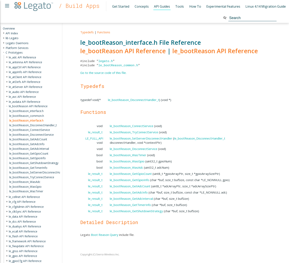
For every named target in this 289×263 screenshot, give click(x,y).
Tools (179, 6)
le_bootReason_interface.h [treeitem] (26, 120)
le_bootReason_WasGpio (127, 161)
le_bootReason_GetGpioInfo (129, 180)
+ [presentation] (3, 33)
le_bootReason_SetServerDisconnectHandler (141, 138)
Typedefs (87, 32)
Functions (103, 32)
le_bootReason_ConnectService (131, 126)
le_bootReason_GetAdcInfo (129, 192)
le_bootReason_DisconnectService (133, 149)
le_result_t (95, 132)
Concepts (142, 6)
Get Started (120, 6)
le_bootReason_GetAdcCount (130, 186)
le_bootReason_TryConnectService (134, 132)
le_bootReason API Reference (123, 51)
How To (195, 6)
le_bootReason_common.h (118, 65)
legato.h (105, 61)
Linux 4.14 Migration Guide (265, 6)
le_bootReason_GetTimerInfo (130, 205)
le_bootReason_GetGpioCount (131, 174)
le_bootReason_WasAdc (126, 167)
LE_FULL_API (94, 138)
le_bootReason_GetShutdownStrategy (136, 211)
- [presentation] (3, 52)
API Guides (162, 6)
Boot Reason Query (104, 235)
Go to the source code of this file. (103, 73)
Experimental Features (223, 6)
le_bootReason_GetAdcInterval (131, 199)
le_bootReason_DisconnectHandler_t (133, 100)
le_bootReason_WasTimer (128, 155)
